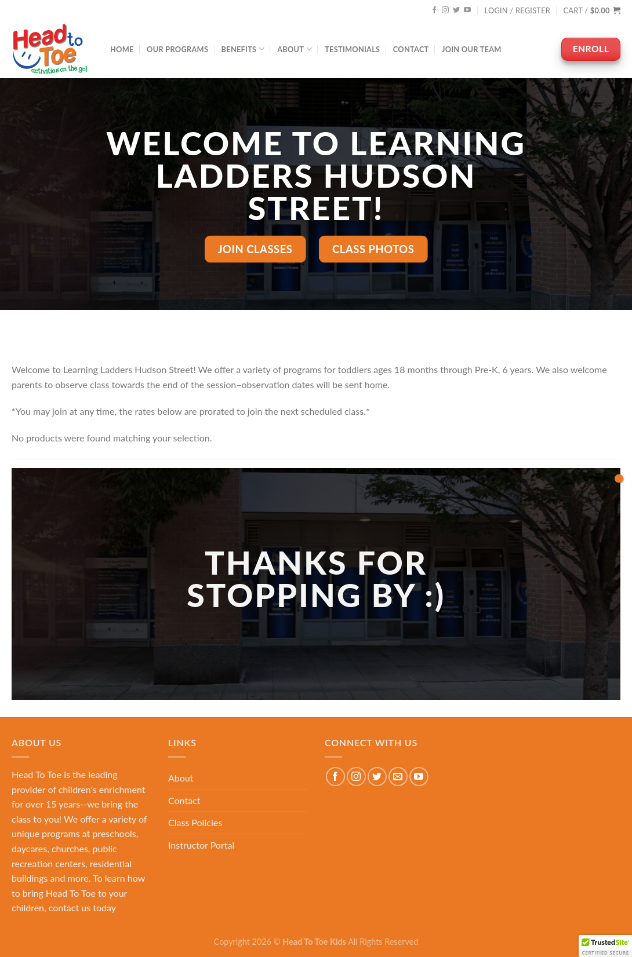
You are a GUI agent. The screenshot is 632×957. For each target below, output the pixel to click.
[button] (605, 946)
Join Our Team (472, 49)
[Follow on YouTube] (467, 10)
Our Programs (177, 49)
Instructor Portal (201, 844)
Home (122, 49)
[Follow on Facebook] (434, 10)
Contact (411, 49)
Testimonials (352, 49)
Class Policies (195, 822)
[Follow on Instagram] (445, 10)
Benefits (242, 48)
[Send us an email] (398, 776)
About (294, 48)
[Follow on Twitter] (456, 10)
